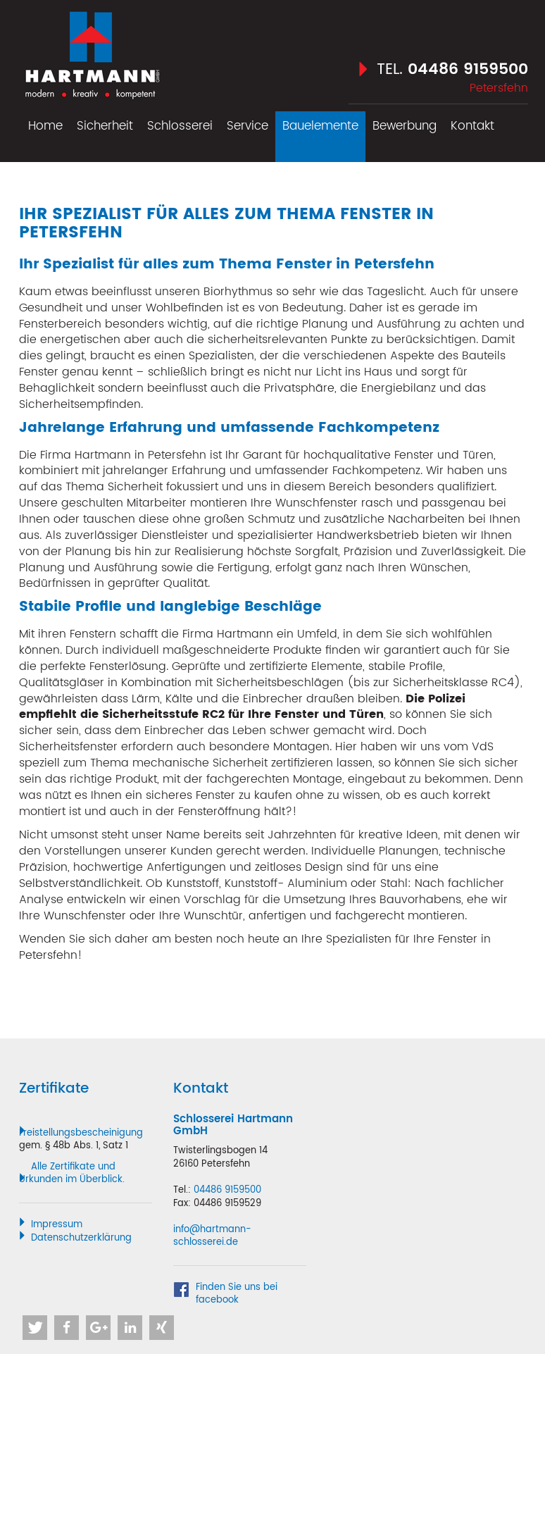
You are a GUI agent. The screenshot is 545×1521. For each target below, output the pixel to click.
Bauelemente (320, 126)
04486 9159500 (468, 69)
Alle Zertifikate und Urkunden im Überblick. (72, 1174)
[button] (35, 1327)
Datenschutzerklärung (81, 1238)
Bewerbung (404, 126)
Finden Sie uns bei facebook (236, 1294)
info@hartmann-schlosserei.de (212, 1236)
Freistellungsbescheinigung (81, 1133)
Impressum (56, 1224)
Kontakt (472, 126)
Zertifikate (54, 1088)
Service (247, 126)
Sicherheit (105, 126)
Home (45, 126)
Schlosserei (180, 126)
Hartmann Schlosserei (91, 50)
